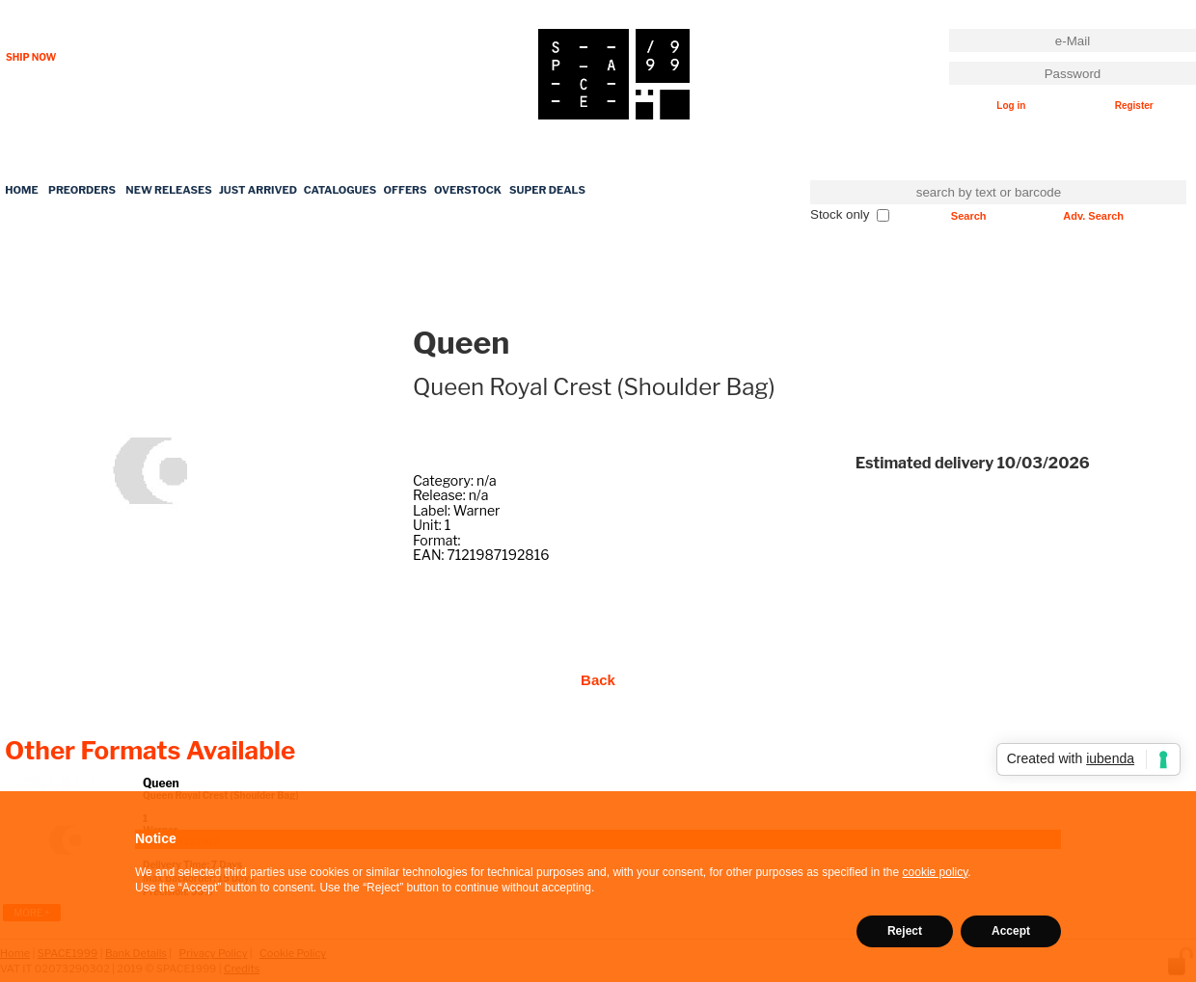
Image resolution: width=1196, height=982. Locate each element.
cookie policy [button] (935, 872)
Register (1134, 105)
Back (598, 680)
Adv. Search (1093, 216)
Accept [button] (1011, 931)
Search (969, 216)
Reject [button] (904, 931)
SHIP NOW (31, 57)
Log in (1010, 105)
